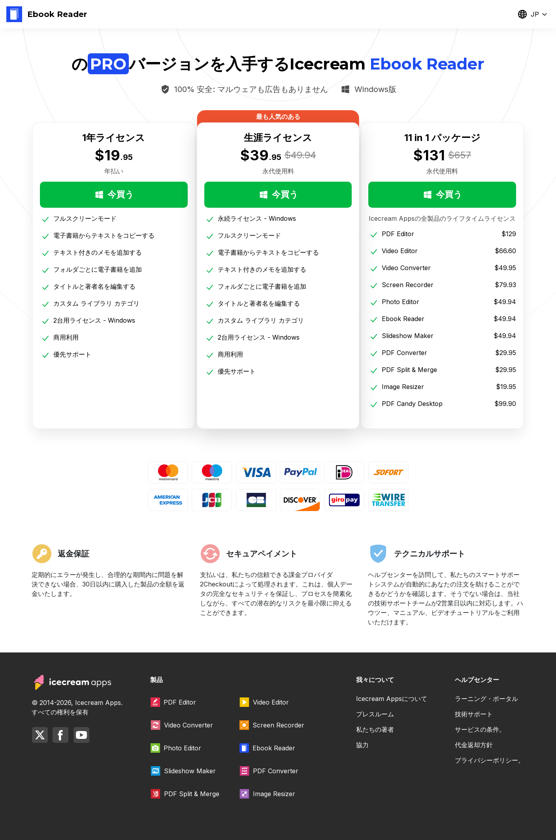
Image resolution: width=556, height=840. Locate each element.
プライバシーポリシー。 (489, 760)
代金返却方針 (474, 745)
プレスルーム (375, 714)
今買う (114, 194)
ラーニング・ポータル (486, 699)
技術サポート (474, 714)
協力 (362, 745)
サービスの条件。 (480, 729)
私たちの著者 (375, 729)
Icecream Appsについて (391, 699)
